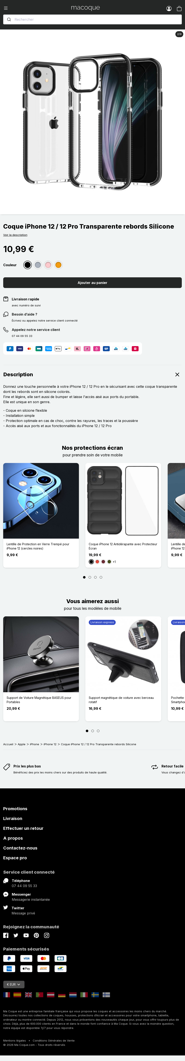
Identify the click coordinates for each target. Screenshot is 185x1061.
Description (92, 374)
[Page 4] (101, 577)
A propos (13, 838)
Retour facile (172, 766)
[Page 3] (95, 577)
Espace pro (15, 857)
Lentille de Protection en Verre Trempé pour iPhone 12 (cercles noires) (38, 546)
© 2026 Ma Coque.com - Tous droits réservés (34, 1044)
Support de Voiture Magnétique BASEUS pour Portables (39, 700)
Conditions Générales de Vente (54, 1040)
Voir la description (15, 235)
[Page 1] (84, 577)
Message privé (23, 913)
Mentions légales (14, 1040)
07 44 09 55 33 (24, 886)
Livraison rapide (25, 299)
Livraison (12, 818)
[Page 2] (90, 577)
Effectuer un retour (23, 828)
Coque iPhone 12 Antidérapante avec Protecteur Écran (123, 546)
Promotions (15, 808)
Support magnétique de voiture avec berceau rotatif (121, 700)
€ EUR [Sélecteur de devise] (13, 984)
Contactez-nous (20, 848)
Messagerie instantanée (31, 899)
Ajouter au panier (92, 283)
